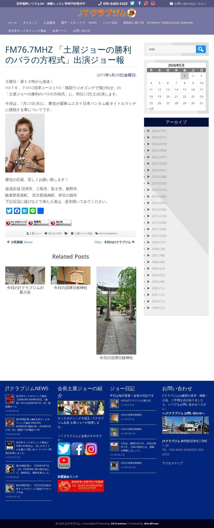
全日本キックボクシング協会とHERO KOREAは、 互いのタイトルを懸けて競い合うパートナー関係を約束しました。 (28, 448)
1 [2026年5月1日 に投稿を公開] (185, 76)
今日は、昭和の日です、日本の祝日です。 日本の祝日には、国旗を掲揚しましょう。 (138, 447)
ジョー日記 (110, 22)
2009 (155, 242)
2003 (155, 281)
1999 (155, 308)
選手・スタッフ (71, 22)
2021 (155, 163)
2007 (155, 255)
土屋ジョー (35, 233)
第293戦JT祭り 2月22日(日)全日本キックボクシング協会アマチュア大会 (33, 489)
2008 (155, 249)
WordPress (151, 523)
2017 (155, 190)
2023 (155, 150)
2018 (155, 183)
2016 (155, 196)
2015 (155, 203)
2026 (155, 131)
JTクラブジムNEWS (26, 388)
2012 (155, 223)
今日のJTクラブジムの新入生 (136, 400)
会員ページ (59, 30)
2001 (155, 295)
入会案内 (49, 22)
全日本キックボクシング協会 (27, 30)
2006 (155, 262)
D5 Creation (119, 523)
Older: (114, 242)
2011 (155, 229)
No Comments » (108, 233)
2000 (155, 301)
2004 (155, 275)
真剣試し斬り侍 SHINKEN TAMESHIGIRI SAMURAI (158, 22)
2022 (155, 157)
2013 (155, 216)
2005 (155, 268)
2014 (155, 209)
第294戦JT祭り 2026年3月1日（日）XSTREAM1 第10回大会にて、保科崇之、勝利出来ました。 (33, 469)
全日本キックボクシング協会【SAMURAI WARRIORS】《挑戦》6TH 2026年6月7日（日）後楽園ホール (28, 401)
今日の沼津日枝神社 (131, 414)
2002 (155, 288)
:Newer (20, 242)
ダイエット (30, 22)
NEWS (93, 22)
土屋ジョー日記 (83, 233)
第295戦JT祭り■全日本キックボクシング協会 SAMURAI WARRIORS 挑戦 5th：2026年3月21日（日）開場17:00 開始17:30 (28, 424)
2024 (155, 144)
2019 (155, 177)
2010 (155, 236)
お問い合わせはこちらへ (190, 3)
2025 (155, 137)
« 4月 (150, 109)
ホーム (12, 22)
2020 (155, 170)
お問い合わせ (82, 30)
